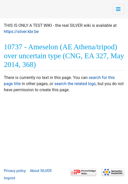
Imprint (9, 178)
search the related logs (75, 83)
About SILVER (41, 171)
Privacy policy (15, 171)
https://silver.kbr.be (21, 31)
